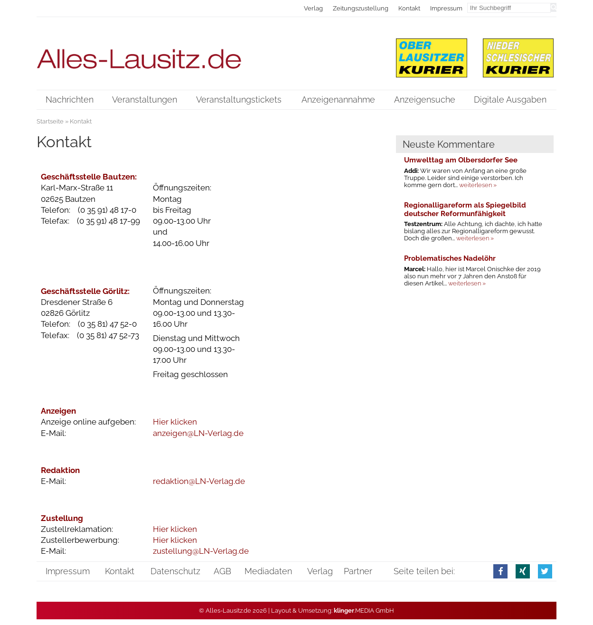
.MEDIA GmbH (364, 610)
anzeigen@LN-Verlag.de (198, 433)
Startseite (50, 121)
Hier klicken (175, 421)
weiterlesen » (478, 185)
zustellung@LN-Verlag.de (201, 551)
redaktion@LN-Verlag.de (199, 481)
